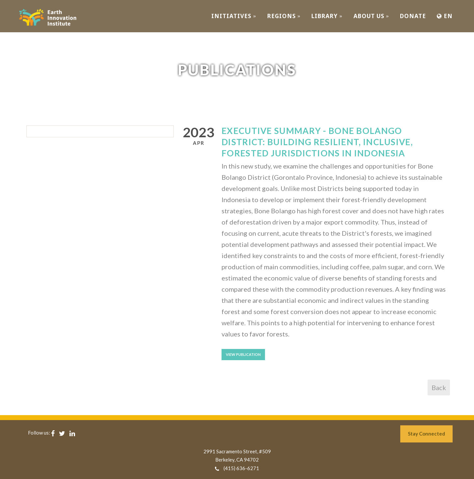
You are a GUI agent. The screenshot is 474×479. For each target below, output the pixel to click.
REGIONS (284, 16)
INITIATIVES (233, 16)
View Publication (243, 354)
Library (327, 16)
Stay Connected (426, 434)
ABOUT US (371, 16)
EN (445, 16)
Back (439, 387)
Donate (413, 16)
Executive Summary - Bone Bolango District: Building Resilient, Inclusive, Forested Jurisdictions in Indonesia (317, 141)
